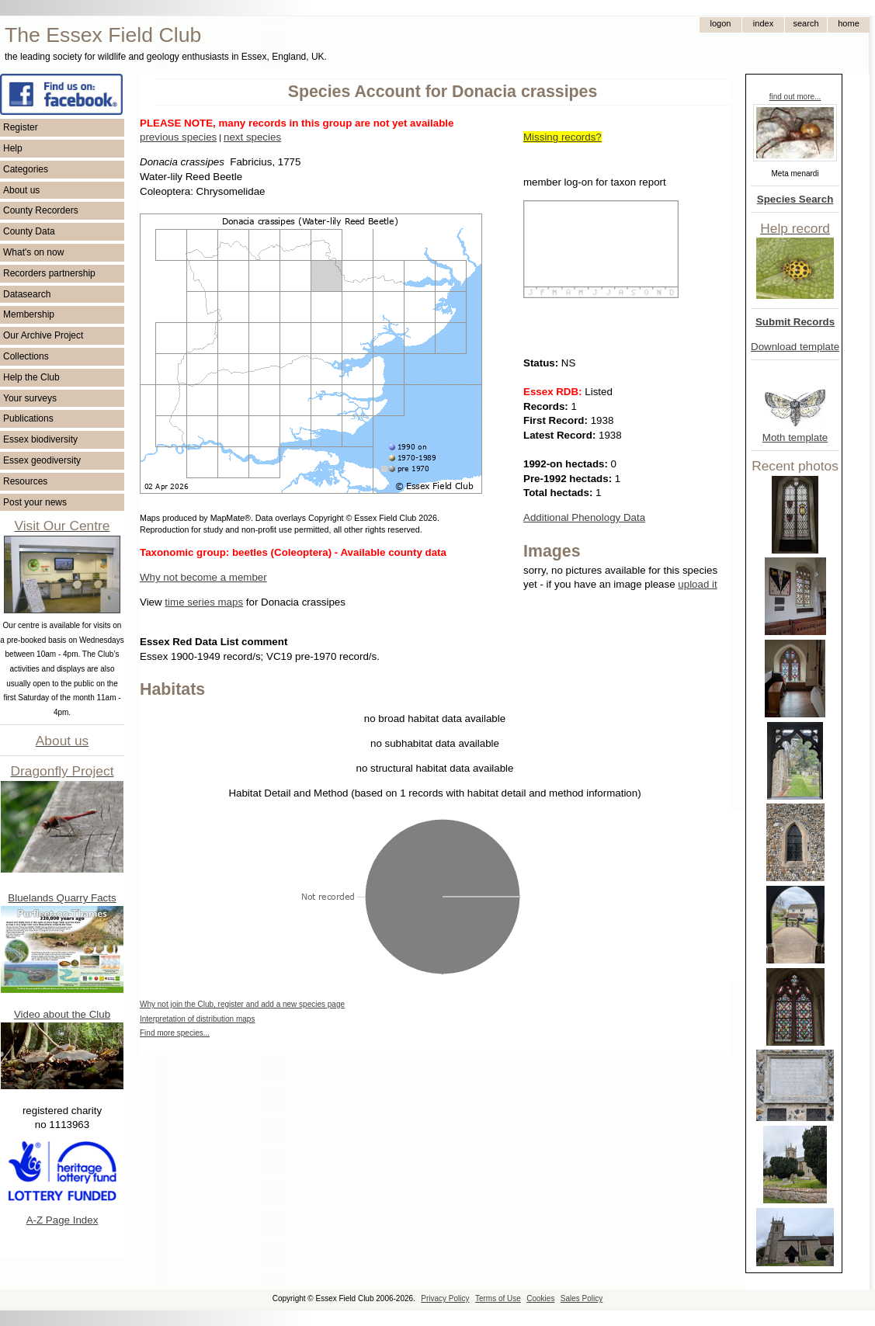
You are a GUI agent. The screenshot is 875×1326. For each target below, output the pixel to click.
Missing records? (562, 137)
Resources (25, 481)
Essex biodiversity (40, 439)
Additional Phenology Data (584, 517)
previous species (178, 137)
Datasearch (26, 294)
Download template (795, 346)
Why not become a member (203, 577)
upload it (697, 584)
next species (252, 137)
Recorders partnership (49, 273)
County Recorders (40, 210)
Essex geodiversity (42, 460)
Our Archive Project (43, 335)
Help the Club (31, 377)
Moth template (795, 437)
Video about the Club (62, 1014)
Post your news (35, 502)
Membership (28, 314)
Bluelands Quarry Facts (62, 898)
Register (20, 127)
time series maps (204, 602)
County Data (29, 231)
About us (21, 190)
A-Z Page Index (62, 1220)
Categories (25, 169)
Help (13, 148)
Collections (26, 356)
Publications (28, 418)
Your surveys (30, 398)
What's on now (33, 252)
